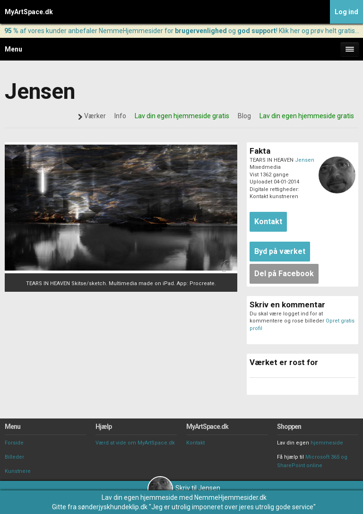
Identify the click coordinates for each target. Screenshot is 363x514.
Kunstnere (18, 471)
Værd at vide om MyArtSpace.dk (135, 443)
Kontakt (195, 443)
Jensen (304, 160)
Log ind (346, 12)
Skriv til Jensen (183, 488)
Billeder (14, 457)
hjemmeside (327, 443)
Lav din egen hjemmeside (140, 497)
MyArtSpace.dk (29, 12)
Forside (14, 443)
